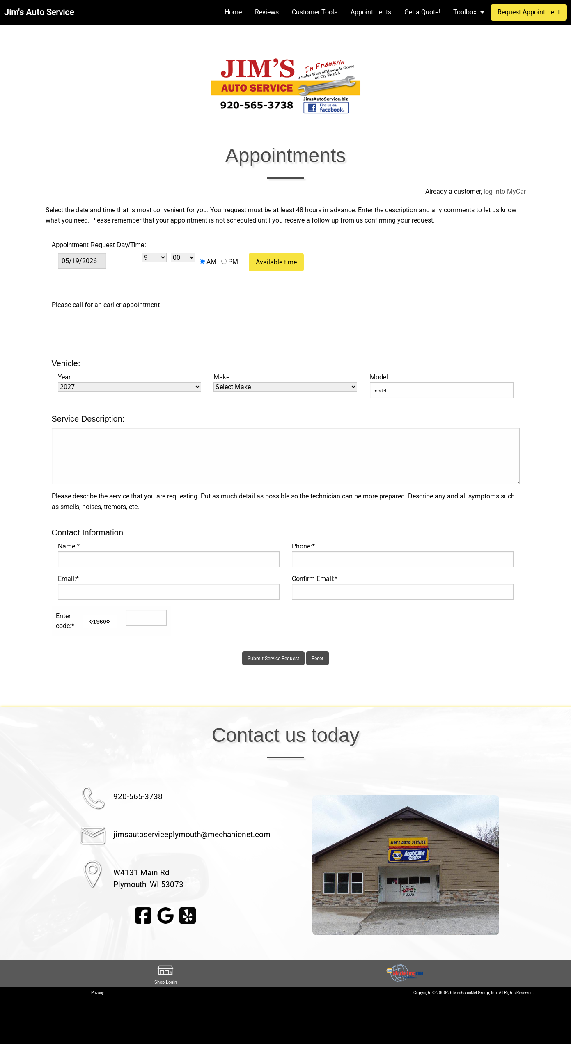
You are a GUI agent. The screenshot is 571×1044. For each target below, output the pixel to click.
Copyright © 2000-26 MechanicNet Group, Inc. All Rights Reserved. (473, 992)
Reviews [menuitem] (267, 12)
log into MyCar (504, 191)
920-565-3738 (138, 796)
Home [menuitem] (233, 12)
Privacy (97, 992)
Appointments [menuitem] (371, 12)
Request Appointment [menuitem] (529, 12)
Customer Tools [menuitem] (314, 12)
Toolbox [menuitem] (465, 12)
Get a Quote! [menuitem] (422, 12)
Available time (276, 262)
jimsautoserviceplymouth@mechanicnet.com (192, 834)
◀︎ (302, 865)
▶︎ (509, 865)
